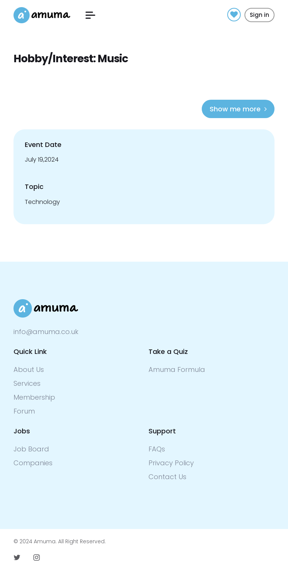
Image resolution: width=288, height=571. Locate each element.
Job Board (31, 449)
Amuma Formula (176, 369)
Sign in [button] (259, 15)
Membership (34, 397)
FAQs (156, 449)
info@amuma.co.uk (46, 331)
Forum (24, 411)
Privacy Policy (171, 463)
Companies (33, 463)
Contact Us (167, 476)
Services (27, 383)
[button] (90, 15)
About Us (29, 369)
